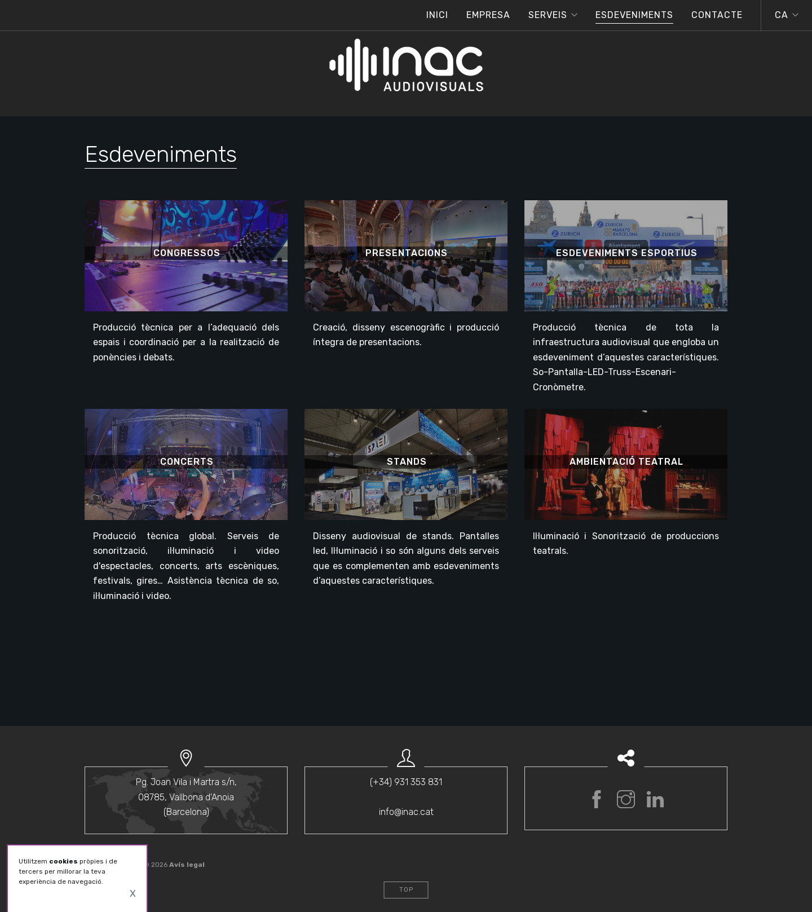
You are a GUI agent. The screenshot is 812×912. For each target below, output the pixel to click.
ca (781, 15)
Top (406, 889)
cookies (63, 861)
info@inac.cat (406, 812)
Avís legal (187, 865)
